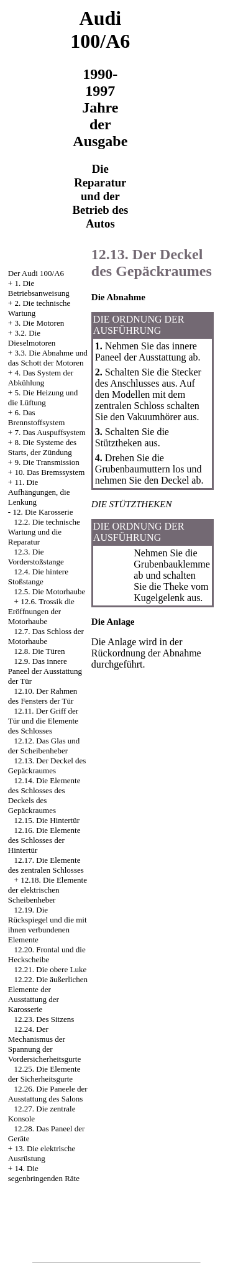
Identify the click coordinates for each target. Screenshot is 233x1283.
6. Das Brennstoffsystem (36, 417)
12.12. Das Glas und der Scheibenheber (44, 745)
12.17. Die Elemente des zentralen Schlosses (46, 865)
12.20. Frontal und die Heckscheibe (47, 954)
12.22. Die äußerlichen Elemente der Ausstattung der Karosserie (48, 994)
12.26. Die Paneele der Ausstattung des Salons (48, 1093)
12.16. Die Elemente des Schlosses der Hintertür (44, 840)
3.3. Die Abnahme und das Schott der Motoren (48, 357)
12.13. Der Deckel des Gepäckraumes (47, 765)
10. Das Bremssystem (49, 472)
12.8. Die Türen (39, 651)
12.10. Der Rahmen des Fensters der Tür (43, 696)
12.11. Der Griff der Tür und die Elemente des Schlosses (43, 720)
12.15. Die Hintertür (47, 820)
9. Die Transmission (46, 462)
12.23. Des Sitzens (44, 1019)
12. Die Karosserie (42, 512)
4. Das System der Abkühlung (40, 377)
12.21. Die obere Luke (50, 969)
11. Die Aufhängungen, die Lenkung (39, 492)
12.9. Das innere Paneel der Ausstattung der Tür (45, 671)
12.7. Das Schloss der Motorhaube (46, 636)
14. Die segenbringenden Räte (44, 1173)
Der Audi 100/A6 (36, 273)
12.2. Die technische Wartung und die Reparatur (44, 531)
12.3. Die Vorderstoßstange (36, 556)
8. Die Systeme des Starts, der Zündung (42, 447)
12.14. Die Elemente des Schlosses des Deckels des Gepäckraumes (44, 795)
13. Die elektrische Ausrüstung (41, 1153)
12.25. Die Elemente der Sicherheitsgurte (44, 1073)
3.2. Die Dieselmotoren (32, 337)
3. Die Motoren (39, 323)
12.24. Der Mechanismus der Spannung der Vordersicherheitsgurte (44, 1044)
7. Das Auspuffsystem (49, 432)
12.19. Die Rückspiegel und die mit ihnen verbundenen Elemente (47, 924)
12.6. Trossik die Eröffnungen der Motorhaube (41, 611)
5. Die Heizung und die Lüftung (43, 397)
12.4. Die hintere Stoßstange (38, 576)
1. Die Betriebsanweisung (39, 288)
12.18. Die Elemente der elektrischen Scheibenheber (47, 889)
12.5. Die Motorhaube (50, 591)
